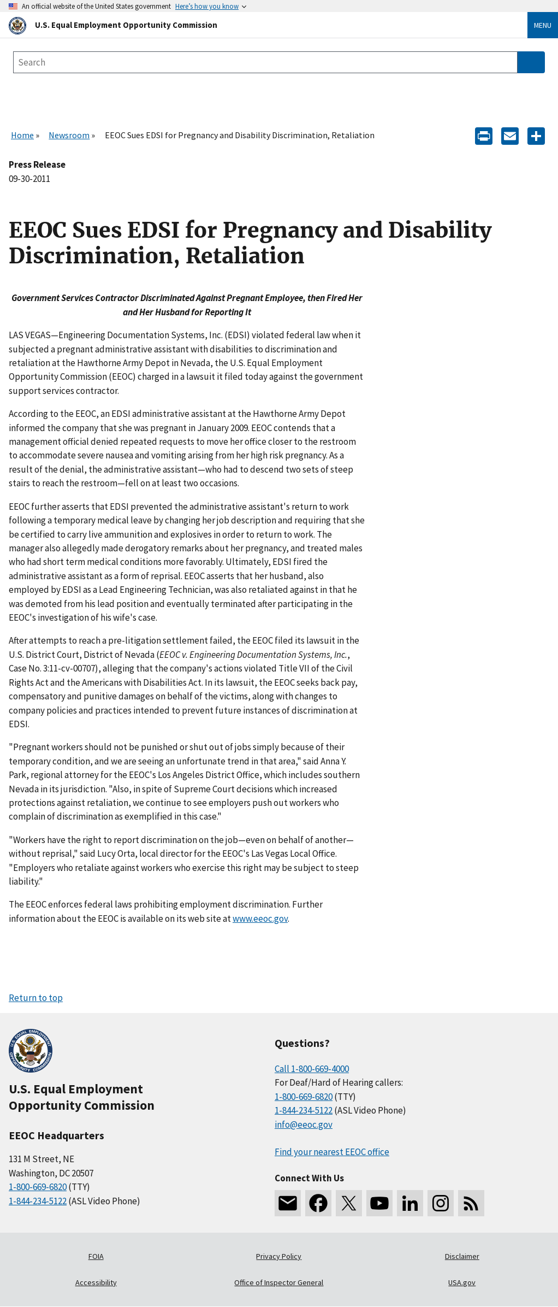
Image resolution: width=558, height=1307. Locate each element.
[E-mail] (510, 135)
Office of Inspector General (278, 1282)
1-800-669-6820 (38, 1187)
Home (22, 134)
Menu (542, 25)
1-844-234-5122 (38, 1201)
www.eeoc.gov (260, 918)
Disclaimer (462, 1256)
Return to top (36, 998)
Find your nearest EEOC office (332, 1152)
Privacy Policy (278, 1256)
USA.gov (462, 1282)
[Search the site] (265, 62)
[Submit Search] (531, 62)
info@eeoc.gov (304, 1124)
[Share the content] (536, 135)
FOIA (96, 1256)
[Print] (484, 135)
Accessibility (96, 1282)
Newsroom (69, 134)
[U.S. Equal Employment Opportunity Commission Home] (255, 25)
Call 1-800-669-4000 (312, 1069)
